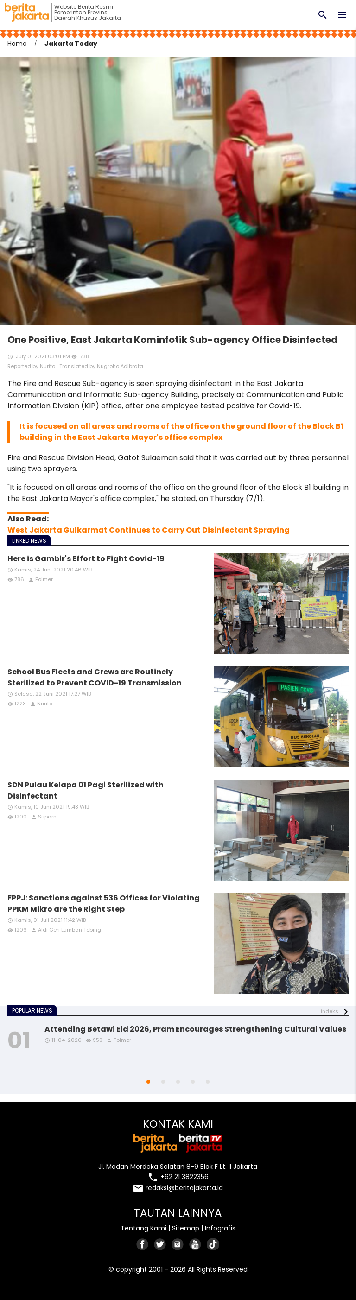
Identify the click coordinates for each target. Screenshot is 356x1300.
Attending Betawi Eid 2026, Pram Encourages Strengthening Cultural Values (195, 1029)
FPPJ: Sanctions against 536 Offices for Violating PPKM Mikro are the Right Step (103, 903)
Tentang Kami (143, 1228)
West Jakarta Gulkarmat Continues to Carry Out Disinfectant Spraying (148, 530)
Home (17, 43)
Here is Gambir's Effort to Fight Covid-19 (86, 558)
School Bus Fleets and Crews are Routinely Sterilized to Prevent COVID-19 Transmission (94, 677)
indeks (329, 1011)
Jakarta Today (70, 43)
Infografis (220, 1228)
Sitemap (185, 1228)
